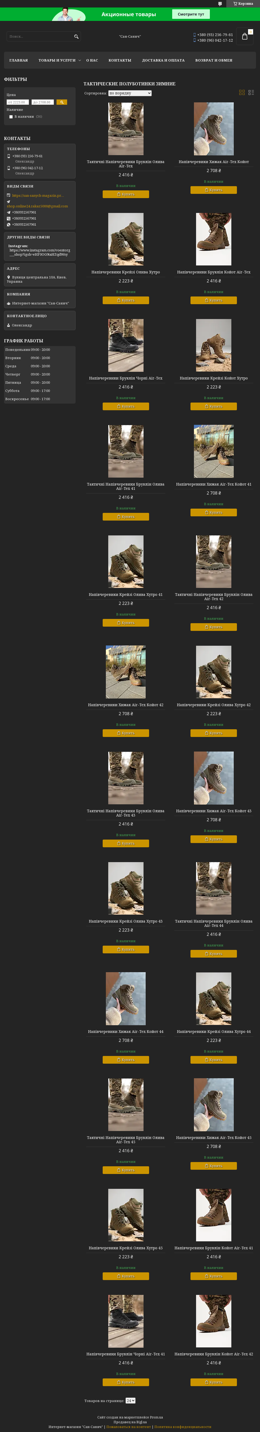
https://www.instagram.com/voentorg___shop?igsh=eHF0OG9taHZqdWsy (40, 252)
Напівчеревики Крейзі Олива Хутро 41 (126, 594)
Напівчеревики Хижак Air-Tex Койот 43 (214, 811)
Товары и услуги (57, 60)
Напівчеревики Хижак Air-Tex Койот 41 (214, 484)
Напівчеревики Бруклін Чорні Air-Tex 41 (125, 1354)
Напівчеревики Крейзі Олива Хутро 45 (126, 1248)
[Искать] (76, 36)
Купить (128, 194)
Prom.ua (156, 1417)
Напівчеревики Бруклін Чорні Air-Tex (125, 378)
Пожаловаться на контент (128, 1427)
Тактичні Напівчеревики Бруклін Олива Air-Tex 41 (125, 486)
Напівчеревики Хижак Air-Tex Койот (214, 162)
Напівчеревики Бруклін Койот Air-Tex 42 (214, 1354)
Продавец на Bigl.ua (130, 1422)
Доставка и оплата (163, 60)
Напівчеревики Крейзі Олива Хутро (126, 272)
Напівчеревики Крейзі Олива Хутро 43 (126, 921)
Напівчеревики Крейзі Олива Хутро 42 (214, 705)
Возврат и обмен (213, 60)
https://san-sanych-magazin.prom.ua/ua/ (38, 195)
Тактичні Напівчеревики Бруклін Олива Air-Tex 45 (125, 1140)
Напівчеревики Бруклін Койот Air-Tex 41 (214, 1248)
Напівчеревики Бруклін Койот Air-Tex (213, 272)
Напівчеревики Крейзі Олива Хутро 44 (214, 1031)
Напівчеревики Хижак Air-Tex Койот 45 (214, 1138)
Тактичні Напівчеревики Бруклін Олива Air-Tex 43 (125, 813)
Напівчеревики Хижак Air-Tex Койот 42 (125, 705)
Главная (18, 60)
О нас (92, 60)
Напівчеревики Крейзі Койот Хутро (214, 378)
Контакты (120, 60)
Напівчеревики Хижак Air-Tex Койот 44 (125, 1031)
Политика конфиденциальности (182, 1427)
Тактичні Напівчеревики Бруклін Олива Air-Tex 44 (214, 923)
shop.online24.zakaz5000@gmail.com (37, 206)
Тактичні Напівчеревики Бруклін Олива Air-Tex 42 (214, 596)
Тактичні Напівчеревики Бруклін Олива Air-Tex (125, 164)
